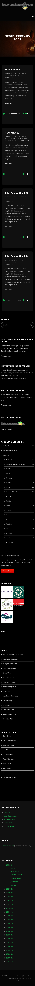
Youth (8, 538)
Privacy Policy (27, 976)
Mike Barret (7, 768)
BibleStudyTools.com (10, 659)
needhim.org (7, 700)
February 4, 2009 (10, 260)
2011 (9, 943)
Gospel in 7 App (8, 677)
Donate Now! (7, 571)
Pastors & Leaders (12, 492)
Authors (9, 460)
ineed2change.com (9, 687)
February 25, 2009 (10, 73)
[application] (17, 113)
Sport (8, 519)
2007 (9, 958)
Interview (6, 455)
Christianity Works (9, 668)
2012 (9, 939)
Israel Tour (7, 691)
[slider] (14, 113)
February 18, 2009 (10, 136)
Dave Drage (7, 736)
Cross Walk (7, 673)
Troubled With (8, 719)
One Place (6, 705)
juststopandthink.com (10, 696)
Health (8, 473)
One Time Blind (8, 710)
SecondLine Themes (23, 978)
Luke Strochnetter (9, 741)
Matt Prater (23, 73)
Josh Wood (6, 750)
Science (8, 510)
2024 (9, 893)
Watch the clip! (7, 429)
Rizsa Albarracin (8, 759)
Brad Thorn (7, 764)
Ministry (9, 478)
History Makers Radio (10, 450)
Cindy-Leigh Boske (9, 777)
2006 (9, 962)
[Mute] (24, 114)
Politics (8, 501)
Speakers (9, 515)
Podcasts (9, 496)
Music (8, 487)
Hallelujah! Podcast (9, 682)
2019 (9, 912)
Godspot (6, 446)
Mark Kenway (12, 133)
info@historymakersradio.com (15, 378)
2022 (9, 900)
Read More (8, 103)
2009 (9, 950)
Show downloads (8, 846)
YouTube (9, 542)
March (13, 885)
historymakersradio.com (14, 976)
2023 (9, 897)
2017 (9, 920)
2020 (9, 908)
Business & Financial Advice (15, 464)
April (12, 868)
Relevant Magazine (9, 714)
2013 (9, 935)
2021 (9, 904)
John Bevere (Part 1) (16, 256)
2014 (9, 931)
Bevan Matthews (9, 773)
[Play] (4, 114)
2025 (9, 889)
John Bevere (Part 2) (16, 193)
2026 (9, 865)
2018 (9, 916)
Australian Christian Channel (13, 654)
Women (9, 533)
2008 (9, 954)
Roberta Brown (8, 745)
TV (7, 529)
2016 (9, 923)
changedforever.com (10, 664)
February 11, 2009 (10, 197)
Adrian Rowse (12, 69)
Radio (8, 506)
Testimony (10, 524)
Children (9, 469)
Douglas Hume (8, 754)
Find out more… (6, 356)
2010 (9, 946)
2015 (9, 927)
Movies (8, 483)
